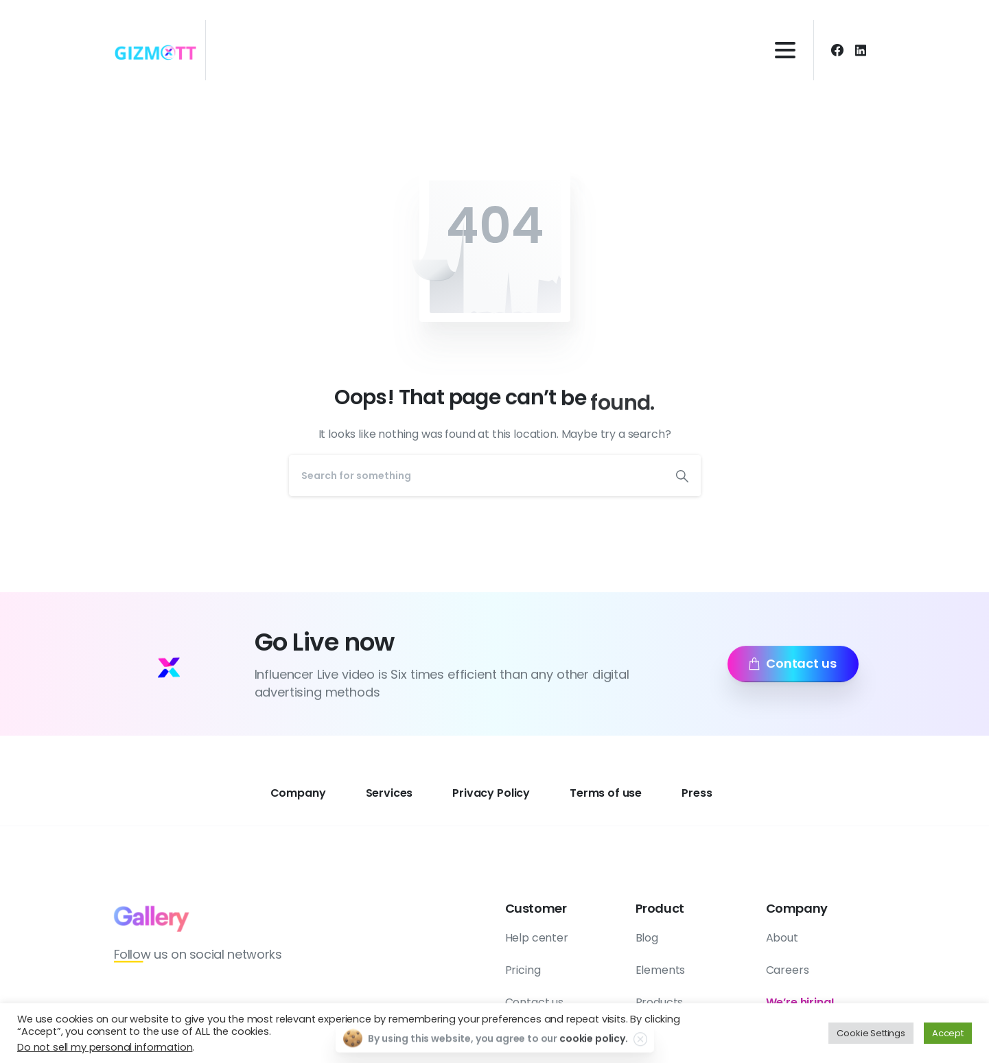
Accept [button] (948, 1033)
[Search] (476, 475)
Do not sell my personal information (104, 1047)
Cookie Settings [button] (871, 1033)
